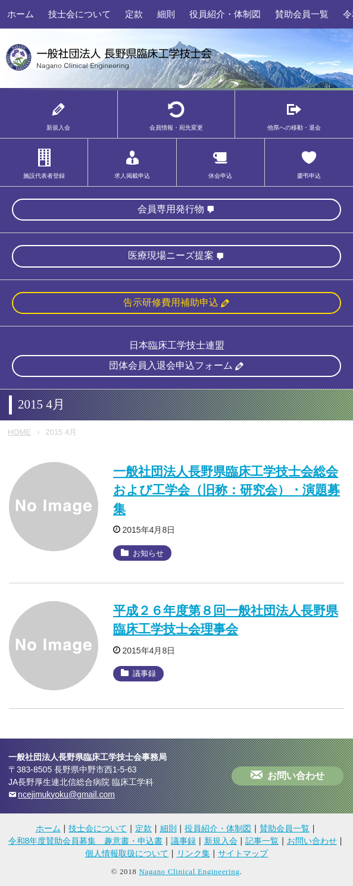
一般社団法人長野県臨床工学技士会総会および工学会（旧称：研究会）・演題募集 (226, 490)
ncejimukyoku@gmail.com (66, 794)
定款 (134, 14)
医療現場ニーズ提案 (171, 255)
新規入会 (221, 841)
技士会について (79, 14)
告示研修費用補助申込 (170, 302)
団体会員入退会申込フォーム (171, 365)
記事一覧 (262, 841)
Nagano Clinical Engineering (189, 871)
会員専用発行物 (171, 209)
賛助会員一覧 (302, 14)
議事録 (144, 673)
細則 (166, 14)
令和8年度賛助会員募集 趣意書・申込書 (85, 841)
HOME (19, 432)
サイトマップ (243, 853)
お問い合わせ (295, 776)
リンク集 (193, 853)
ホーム (20, 14)
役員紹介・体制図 (225, 14)
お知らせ (148, 553)
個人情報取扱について (126, 853)
